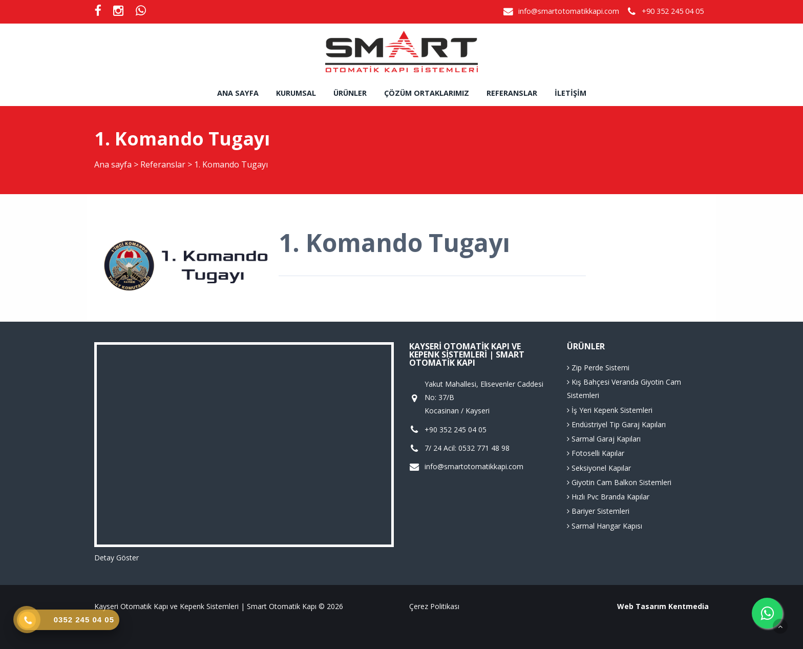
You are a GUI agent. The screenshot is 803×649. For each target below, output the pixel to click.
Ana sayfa (238, 93)
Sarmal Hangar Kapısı (604, 526)
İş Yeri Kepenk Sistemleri (609, 410)
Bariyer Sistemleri (598, 511)
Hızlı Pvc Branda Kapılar (608, 496)
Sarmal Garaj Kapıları (604, 439)
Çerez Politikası (434, 606)
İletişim (570, 93)
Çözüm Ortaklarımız (426, 93)
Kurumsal (296, 93)
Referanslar (512, 93)
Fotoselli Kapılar (595, 453)
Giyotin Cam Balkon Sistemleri (619, 482)
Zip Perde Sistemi (598, 367)
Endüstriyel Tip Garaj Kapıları (616, 424)
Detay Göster (116, 557)
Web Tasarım (641, 606)
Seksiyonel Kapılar (599, 468)
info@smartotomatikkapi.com (568, 11)
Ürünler (350, 93)
